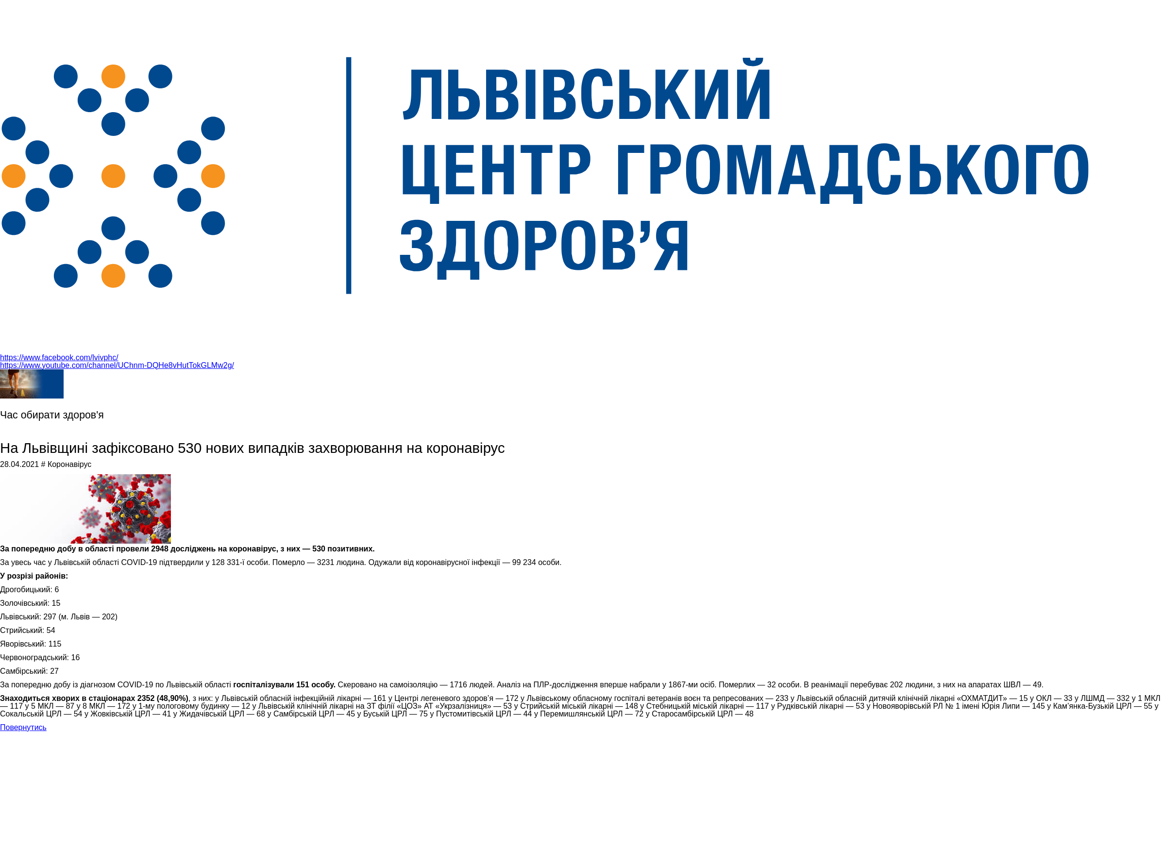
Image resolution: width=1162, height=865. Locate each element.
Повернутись (23, 727)
